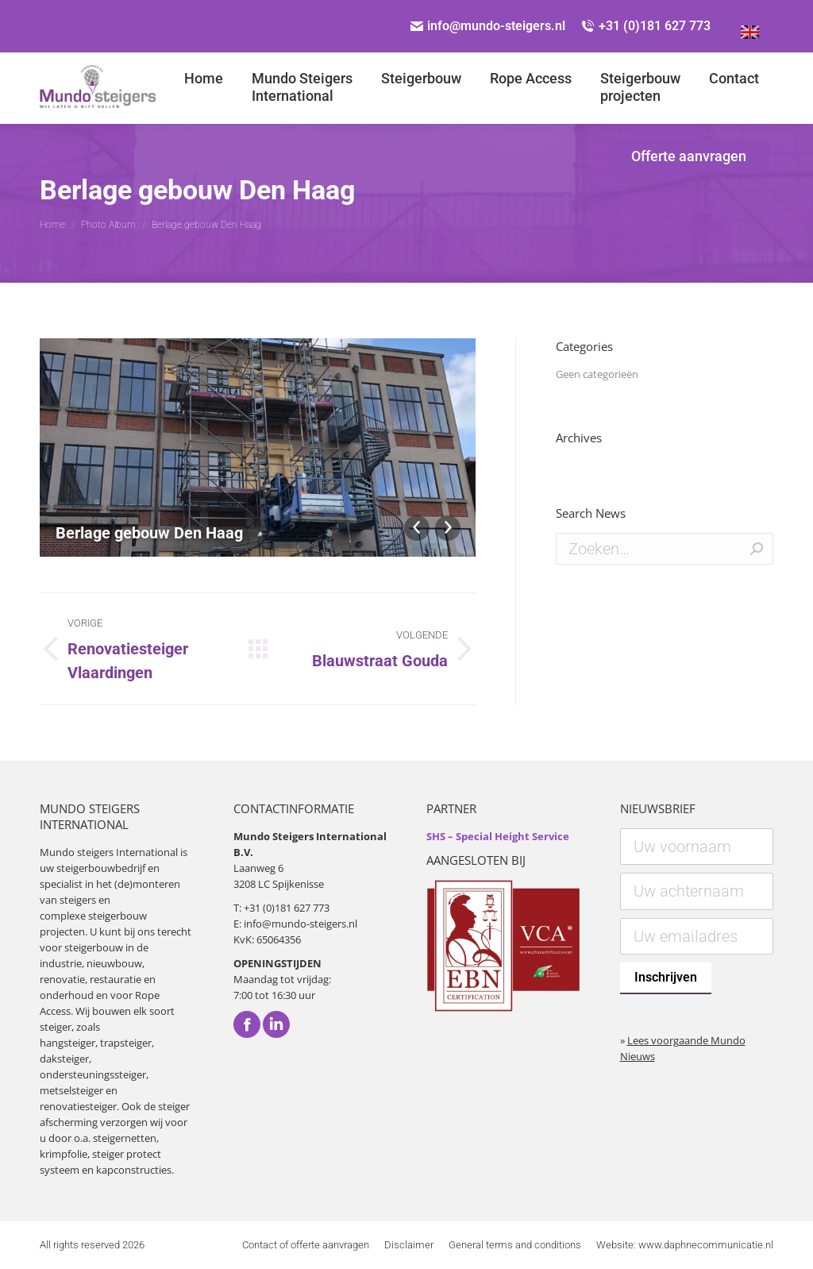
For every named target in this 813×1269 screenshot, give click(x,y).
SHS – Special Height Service (497, 836)
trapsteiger (126, 1043)
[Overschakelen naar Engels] (750, 26)
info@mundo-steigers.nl (488, 25)
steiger (55, 1027)
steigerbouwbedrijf (100, 868)
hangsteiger (67, 1043)
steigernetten (124, 1138)
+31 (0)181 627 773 (646, 25)
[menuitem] (203, 87)
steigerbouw (117, 915)
